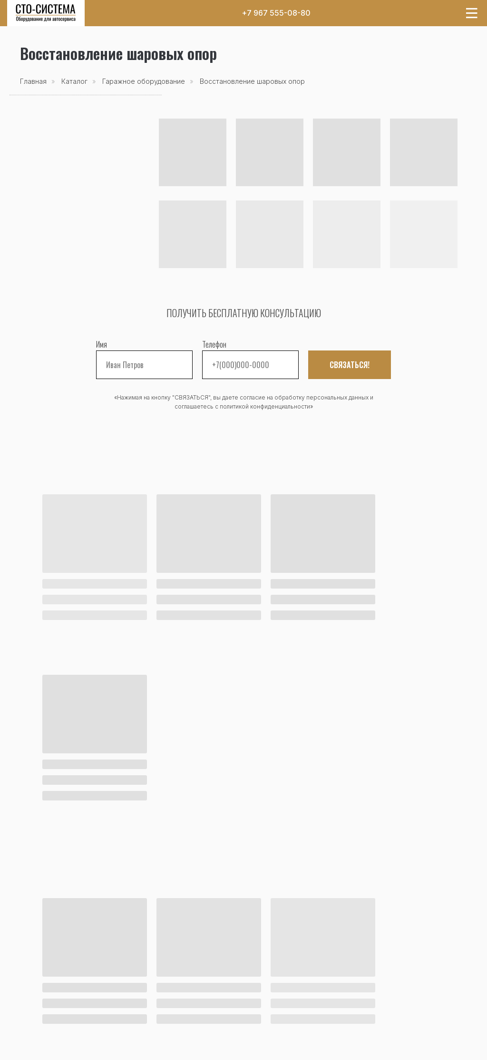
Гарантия (184, 1002)
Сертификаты (268, 1002)
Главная (33, 81)
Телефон (214, 344)
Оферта (294, 1046)
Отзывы (257, 990)
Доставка (185, 990)
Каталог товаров (52, 966)
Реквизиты (263, 1014)
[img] (46, 13)
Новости (36, 990)
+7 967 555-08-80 (276, 13)
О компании (266, 978)
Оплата (181, 978)
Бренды (34, 1002)
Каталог (74, 81)
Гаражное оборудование (143, 81)
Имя (101, 344)
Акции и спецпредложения (71, 978)
